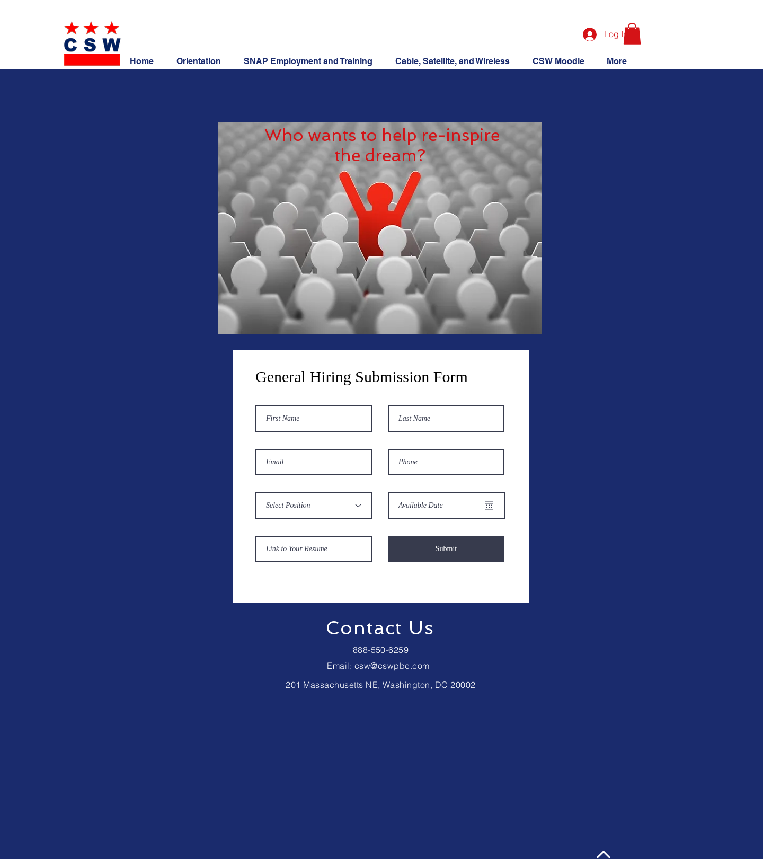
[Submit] (446, 549)
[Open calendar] (489, 505)
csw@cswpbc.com (392, 665)
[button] (632, 34)
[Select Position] (313, 505)
